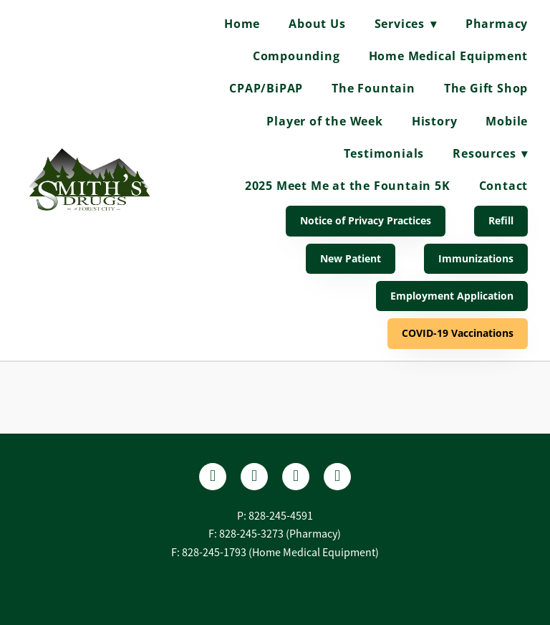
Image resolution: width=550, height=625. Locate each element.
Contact (504, 185)
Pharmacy (496, 23)
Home (242, 23)
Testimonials (384, 153)
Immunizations (475, 258)
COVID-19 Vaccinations (457, 332)
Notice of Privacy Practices (365, 220)
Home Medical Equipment (449, 56)
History (435, 121)
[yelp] (254, 476)
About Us (317, 23)
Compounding (296, 56)
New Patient (350, 258)
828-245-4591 (281, 516)
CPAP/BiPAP (266, 88)
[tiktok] (337, 476)
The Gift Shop (486, 88)
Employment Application (451, 295)
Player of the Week (324, 121)
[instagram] (295, 476)
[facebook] (212, 476)
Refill (500, 220)
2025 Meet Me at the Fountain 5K (347, 185)
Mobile (507, 121)
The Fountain (373, 88)
